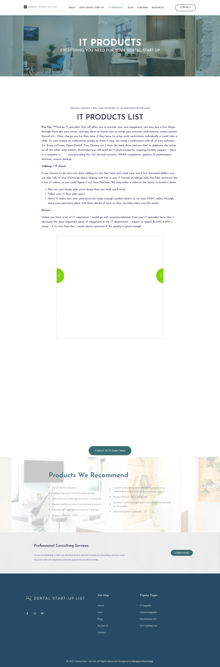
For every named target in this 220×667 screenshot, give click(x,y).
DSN (64, 154)
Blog (131, 8)
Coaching (142, 8)
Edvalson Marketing (142, 661)
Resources (158, 8)
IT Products (116, 8)
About (72, 8)
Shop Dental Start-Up (91, 8)
